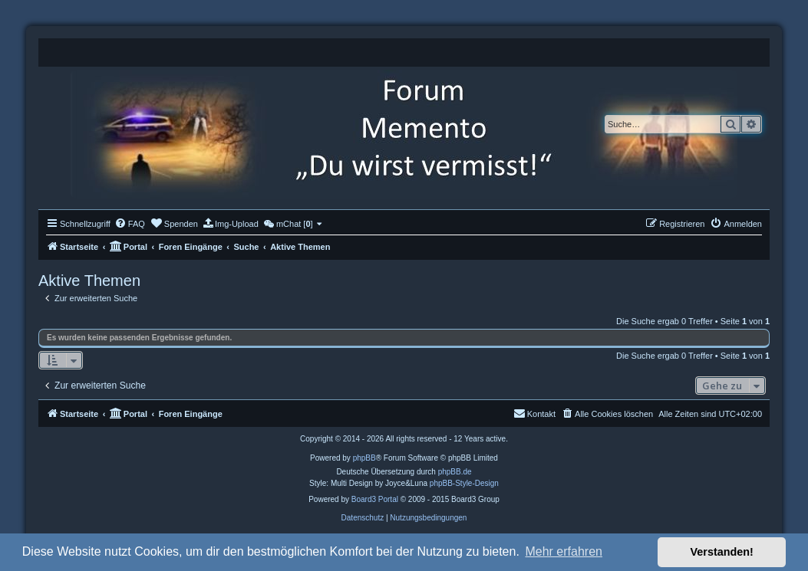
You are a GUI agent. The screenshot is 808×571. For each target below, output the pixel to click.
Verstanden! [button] (722, 552)
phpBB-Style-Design (464, 483)
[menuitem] (129, 224)
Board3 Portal (374, 499)
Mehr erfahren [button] (563, 551)
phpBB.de (455, 472)
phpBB (364, 458)
